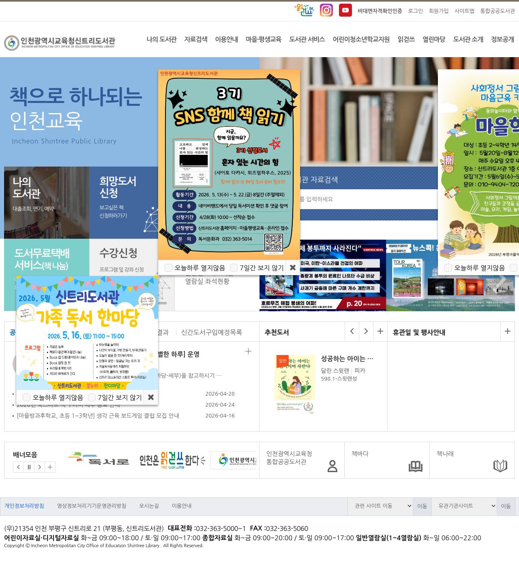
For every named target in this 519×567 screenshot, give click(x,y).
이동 (422, 506)
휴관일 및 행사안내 (419, 332)
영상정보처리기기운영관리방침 (91, 506)
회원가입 (439, 11)
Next (497, 279)
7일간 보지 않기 (120, 397)
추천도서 (277, 332)
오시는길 (149, 506)
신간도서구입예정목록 (211, 332)
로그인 (415, 11)
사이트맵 (464, 11)
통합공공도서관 (497, 11)
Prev (273, 279)
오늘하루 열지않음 (57, 397)
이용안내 (182, 506)
